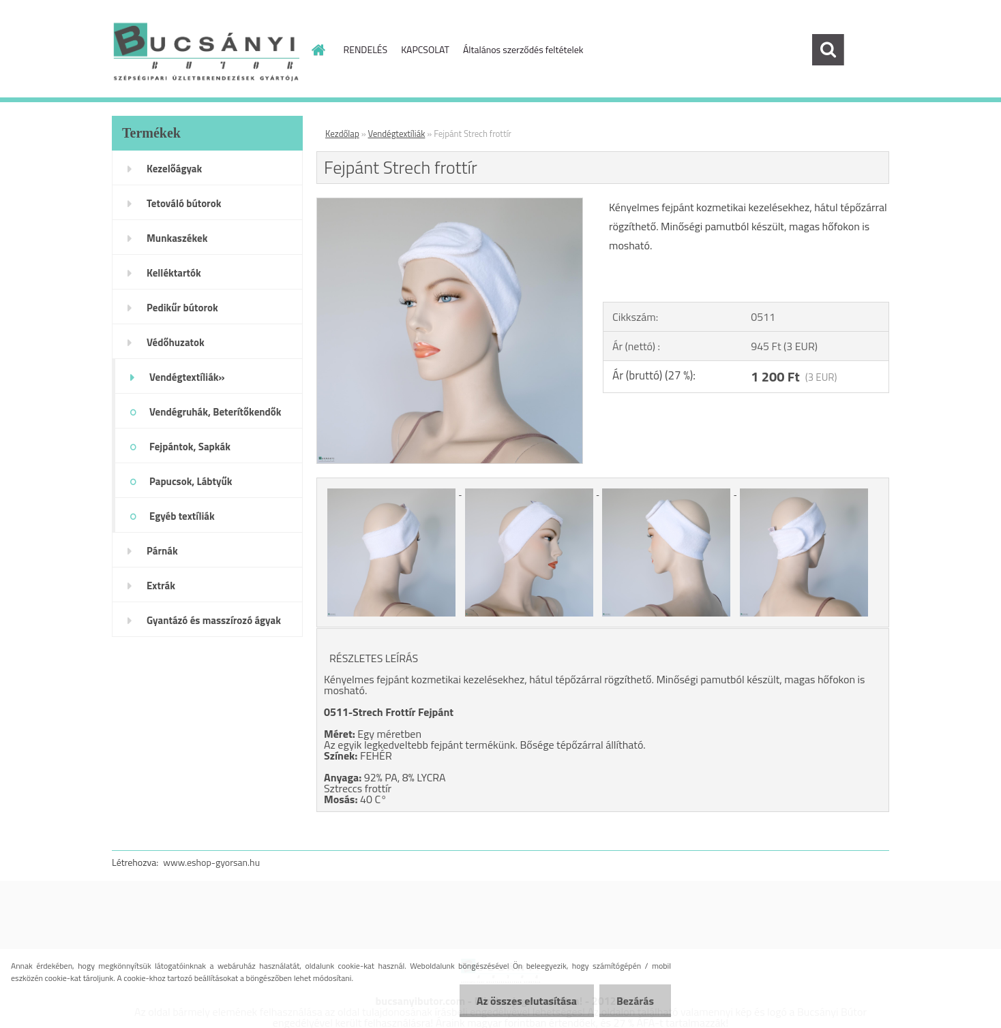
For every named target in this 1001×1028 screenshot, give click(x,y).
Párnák (162, 551)
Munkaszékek (177, 238)
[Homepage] (317, 49)
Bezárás (635, 1001)
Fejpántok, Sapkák (189, 446)
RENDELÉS (366, 49)
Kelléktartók (174, 273)
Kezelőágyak (174, 168)
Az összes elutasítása (527, 1001)
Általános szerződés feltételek (523, 49)
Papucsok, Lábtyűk (191, 481)
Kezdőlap (342, 133)
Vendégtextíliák (396, 133)
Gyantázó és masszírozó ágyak (214, 620)
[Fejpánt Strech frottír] (449, 204)
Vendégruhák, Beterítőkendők (215, 412)
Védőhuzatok (176, 342)
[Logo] (205, 50)
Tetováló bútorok (184, 203)
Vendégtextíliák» (187, 377)
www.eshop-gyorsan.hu (211, 862)
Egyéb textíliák (182, 516)
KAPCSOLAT (425, 49)
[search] (827, 49)
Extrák (161, 585)
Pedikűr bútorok (182, 307)
